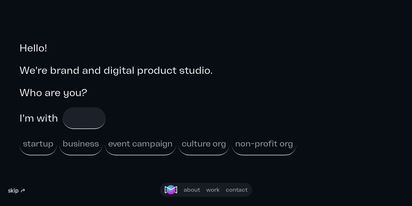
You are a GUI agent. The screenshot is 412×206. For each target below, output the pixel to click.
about (192, 189)
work (212, 189)
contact (236, 189)
